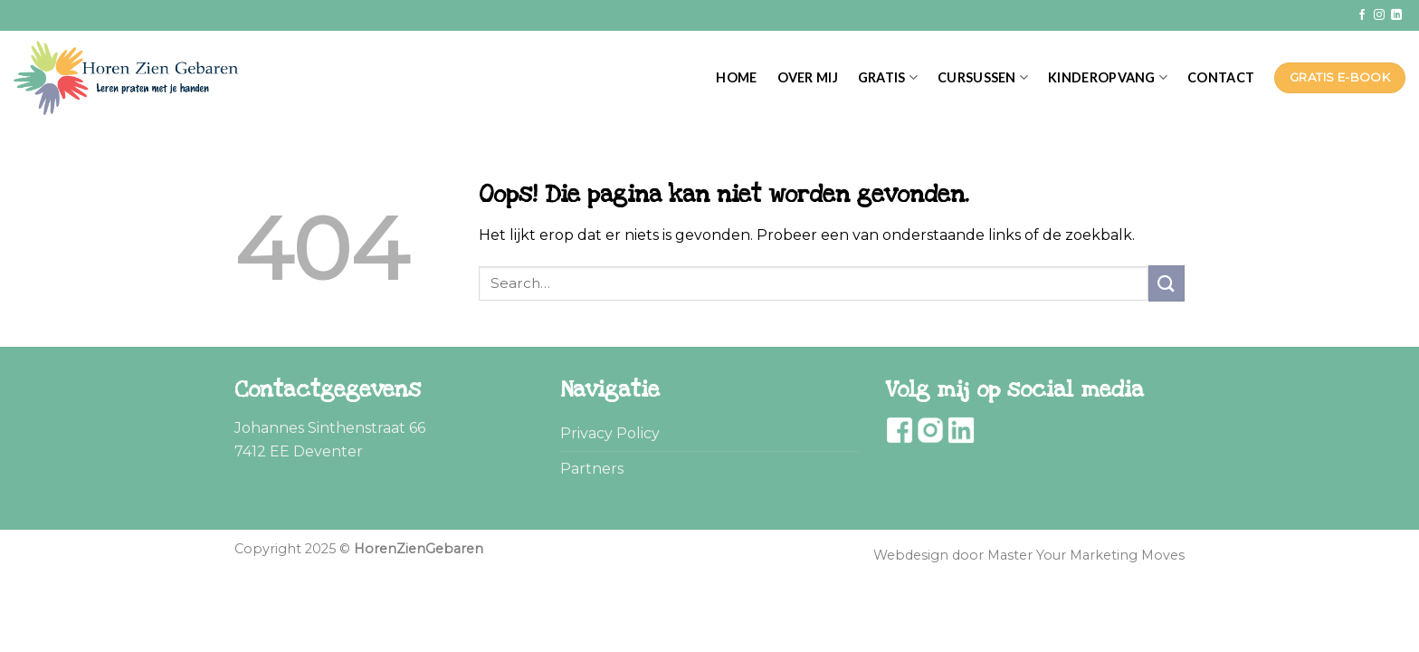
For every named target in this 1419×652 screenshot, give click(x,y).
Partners (592, 468)
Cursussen (983, 77)
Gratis (888, 77)
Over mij (807, 77)
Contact (1220, 77)
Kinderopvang (1107, 77)
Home (736, 77)
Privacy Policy (610, 433)
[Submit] (1166, 283)
